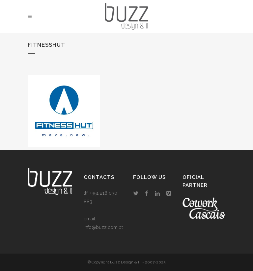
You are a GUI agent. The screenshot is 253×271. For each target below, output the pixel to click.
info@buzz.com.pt (103, 227)
